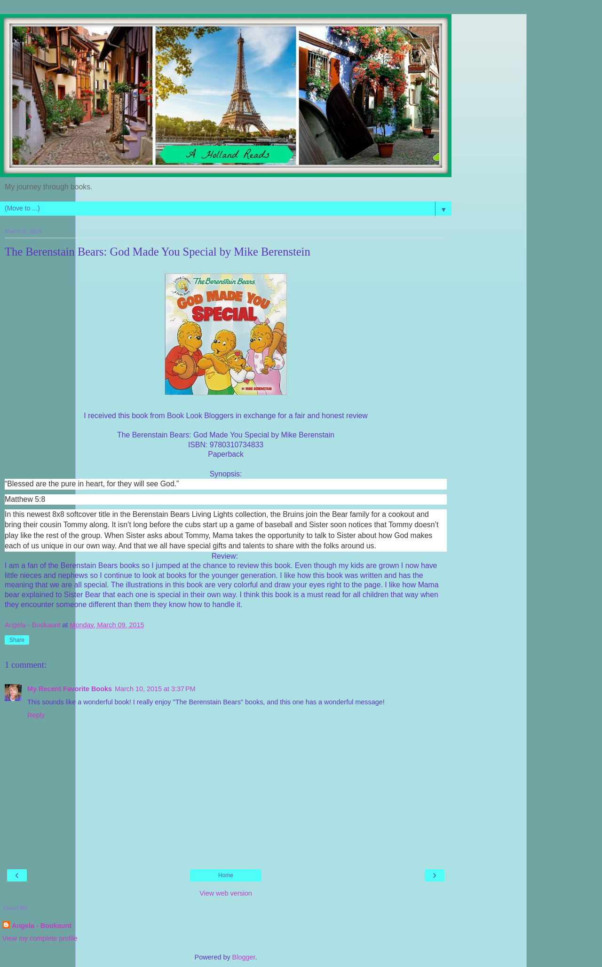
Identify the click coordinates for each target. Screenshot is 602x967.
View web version (225, 893)
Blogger (243, 957)
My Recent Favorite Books (69, 689)
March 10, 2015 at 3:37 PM (155, 689)
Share (16, 640)
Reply (36, 715)
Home (225, 875)
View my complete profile (40, 938)
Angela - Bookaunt (41, 925)
